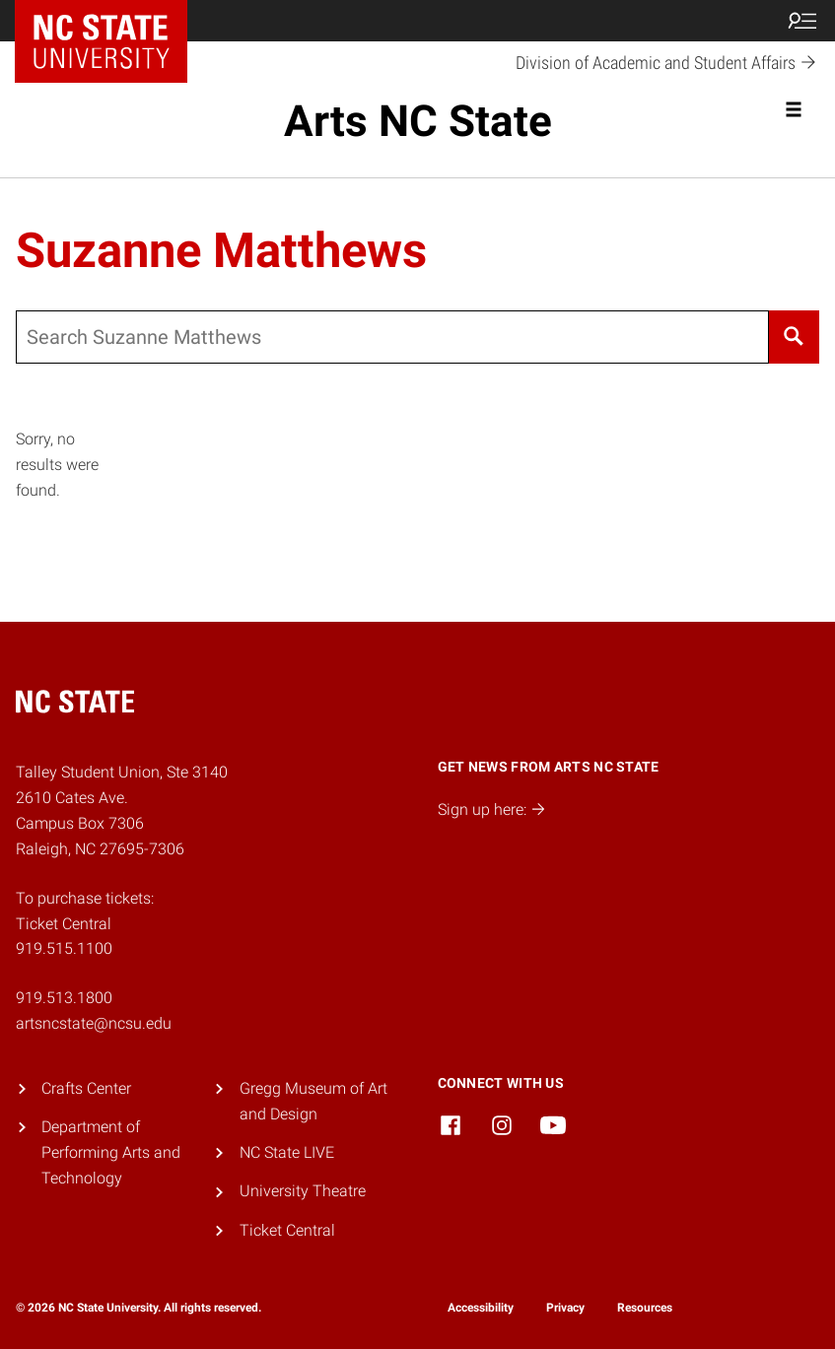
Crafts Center (86, 1088)
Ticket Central (287, 1230)
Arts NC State (418, 121)
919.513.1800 (64, 997)
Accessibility (481, 1308)
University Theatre (303, 1190)
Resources (644, 1308)
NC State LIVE (287, 1152)
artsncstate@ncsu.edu (94, 1023)
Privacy (565, 1308)
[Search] (794, 337)
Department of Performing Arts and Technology (110, 1152)
